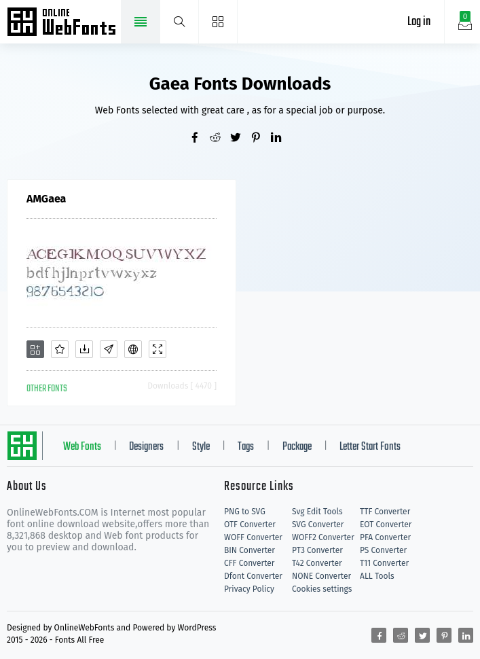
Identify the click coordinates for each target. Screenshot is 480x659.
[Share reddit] (220, 138)
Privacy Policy (249, 589)
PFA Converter (385, 537)
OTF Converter (250, 524)
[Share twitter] (240, 138)
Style (201, 447)
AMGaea (46, 198)
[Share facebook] (199, 138)
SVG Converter (318, 524)
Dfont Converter (253, 576)
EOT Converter (385, 524)
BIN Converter (249, 550)
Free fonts (63, 23)
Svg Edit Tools (317, 511)
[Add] (35, 349)
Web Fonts (82, 447)
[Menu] (218, 21)
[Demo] (157, 349)
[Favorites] (60, 349)
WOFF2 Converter (323, 537)
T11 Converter (384, 563)
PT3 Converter (317, 550)
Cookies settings (322, 589)
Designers (146, 447)
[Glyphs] (108, 349)
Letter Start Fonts (370, 447)
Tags (246, 447)
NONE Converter (321, 576)
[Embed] (133, 349)
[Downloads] (84, 349)
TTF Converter (385, 511)
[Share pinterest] (261, 138)
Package (297, 447)
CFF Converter (249, 563)
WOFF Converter (253, 537)
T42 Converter (317, 563)
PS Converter (383, 550)
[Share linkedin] (281, 138)
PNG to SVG (244, 511)
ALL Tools (377, 576)
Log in (418, 22)
